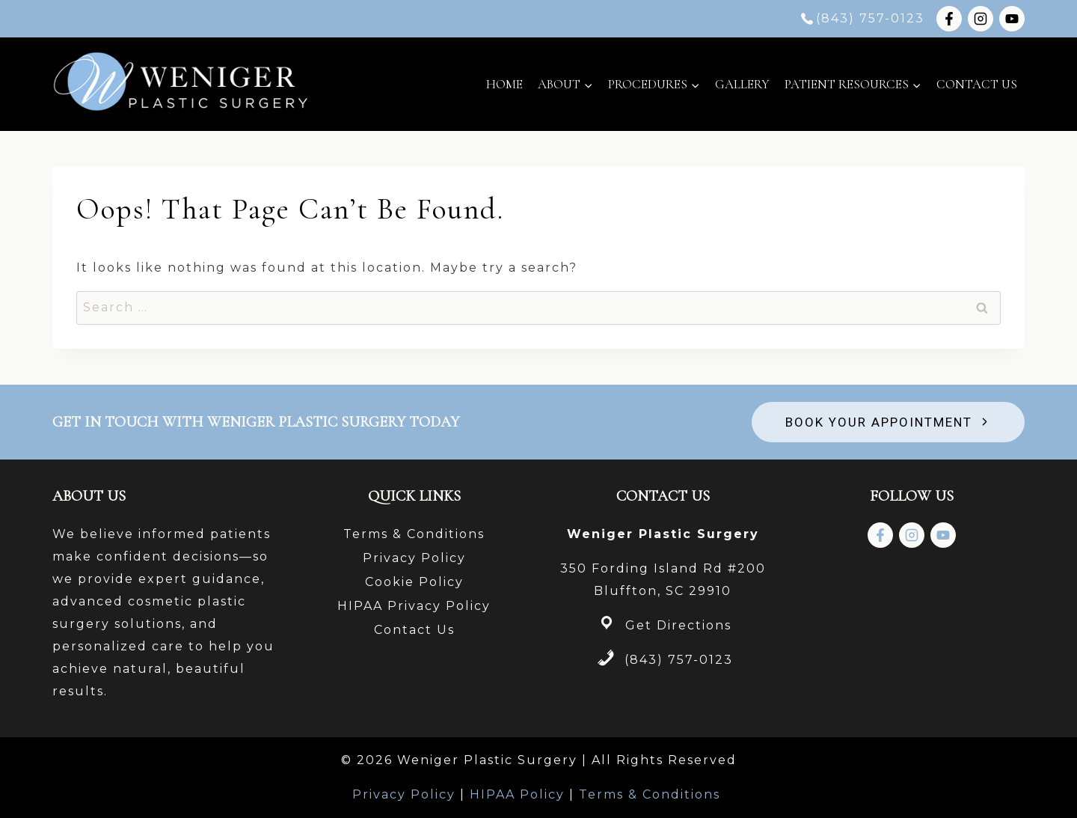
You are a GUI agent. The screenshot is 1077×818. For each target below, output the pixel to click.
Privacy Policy (414, 558)
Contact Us (976, 84)
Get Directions (678, 625)
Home (504, 84)
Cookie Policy (414, 582)
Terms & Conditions (414, 534)
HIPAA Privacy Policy (414, 606)
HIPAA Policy (517, 794)
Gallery (742, 84)
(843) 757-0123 (679, 660)
